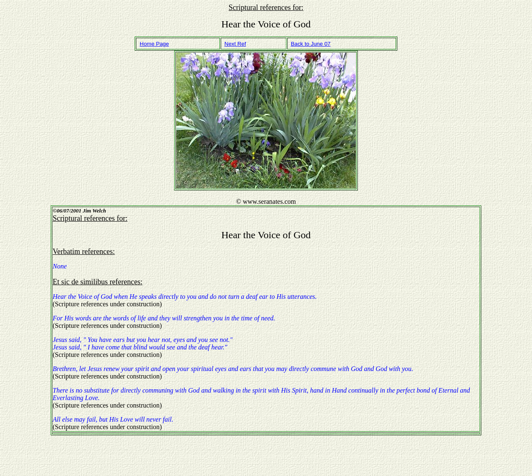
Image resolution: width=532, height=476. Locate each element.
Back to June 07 (311, 44)
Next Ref (235, 44)
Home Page (154, 44)
